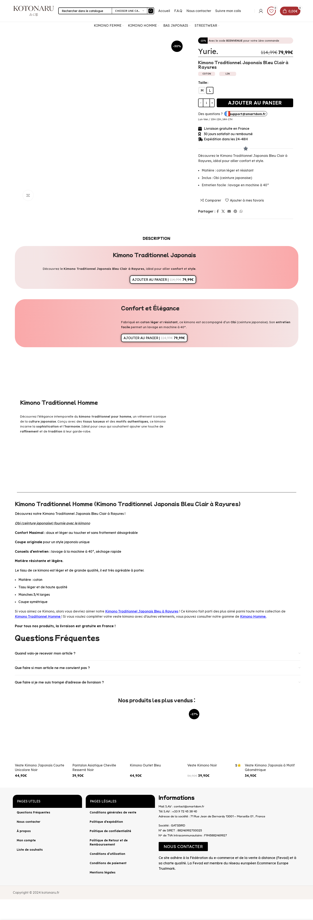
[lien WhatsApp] (241, 211)
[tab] (156, 238)
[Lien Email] (229, 211)
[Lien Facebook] (217, 211)
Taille (202, 82)
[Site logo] (33, 10)
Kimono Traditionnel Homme (38, 616)
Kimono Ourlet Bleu (145, 765)
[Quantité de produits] (206, 102)
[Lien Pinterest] (235, 211)
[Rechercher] (106, 10)
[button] (183, 846)
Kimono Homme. (253, 616)
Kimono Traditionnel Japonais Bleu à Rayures (141, 611)
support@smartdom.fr (248, 114)
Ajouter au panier (255, 103)
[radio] (202, 90)
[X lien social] (223, 211)
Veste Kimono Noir (202, 765)
